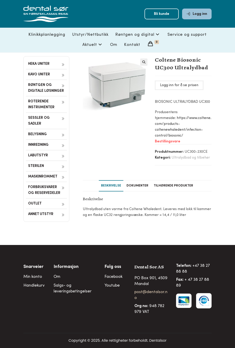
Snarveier (33, 267)
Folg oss (112, 267)
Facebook (113, 277)
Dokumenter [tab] (137, 185)
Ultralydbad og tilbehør (191, 157)
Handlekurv (34, 286)
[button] (143, 62)
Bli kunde (161, 14)
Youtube (112, 286)
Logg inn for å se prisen (179, 85)
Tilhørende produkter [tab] (173, 185)
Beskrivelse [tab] (111, 185)
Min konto (32, 277)
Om (57, 277)
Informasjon (66, 267)
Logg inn (197, 14)
